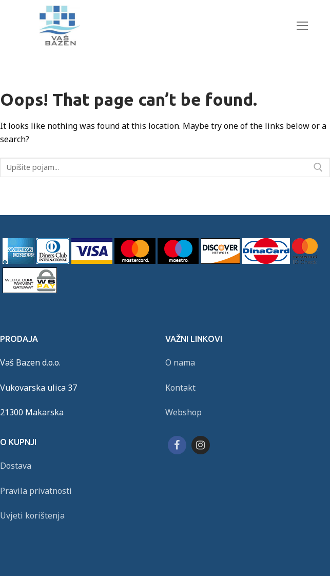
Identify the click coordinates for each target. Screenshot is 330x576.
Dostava (15, 465)
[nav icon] (302, 25)
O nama (180, 362)
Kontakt (180, 387)
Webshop (183, 412)
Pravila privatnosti (36, 490)
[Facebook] (177, 445)
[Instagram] (200, 445)
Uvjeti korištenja (32, 515)
